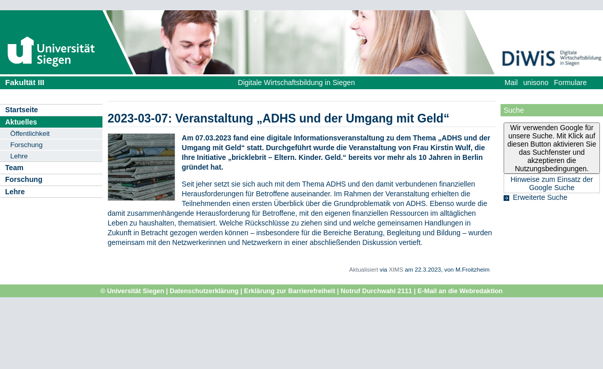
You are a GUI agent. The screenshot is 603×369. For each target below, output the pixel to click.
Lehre (19, 156)
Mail (511, 82)
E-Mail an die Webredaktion (460, 291)
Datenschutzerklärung (204, 291)
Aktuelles (21, 122)
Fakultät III (25, 82)
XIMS (396, 269)
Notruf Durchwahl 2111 (376, 291)
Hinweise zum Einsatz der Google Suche (551, 183)
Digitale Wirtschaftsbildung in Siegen (296, 82)
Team (14, 167)
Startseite (21, 110)
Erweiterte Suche (540, 197)
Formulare (570, 82)
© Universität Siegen (132, 291)
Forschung (26, 145)
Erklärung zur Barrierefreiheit (289, 291)
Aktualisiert (363, 269)
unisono (535, 82)
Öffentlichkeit (30, 133)
